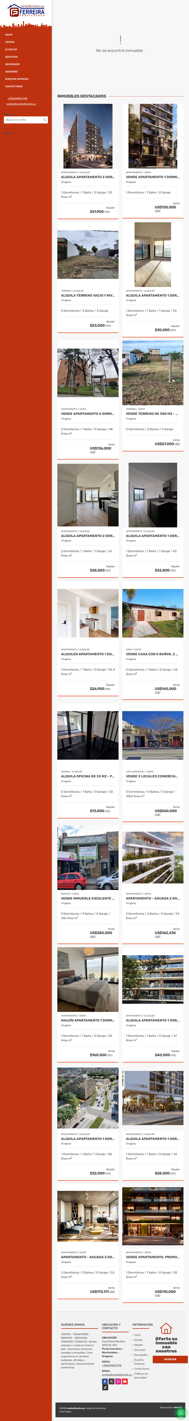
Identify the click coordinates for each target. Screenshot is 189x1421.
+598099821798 (17, 98)
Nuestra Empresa (16, 79)
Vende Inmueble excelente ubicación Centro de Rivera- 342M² (88, 898)
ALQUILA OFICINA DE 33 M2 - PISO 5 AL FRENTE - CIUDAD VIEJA (88, 776)
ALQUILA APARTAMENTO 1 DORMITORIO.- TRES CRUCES (153, 536)
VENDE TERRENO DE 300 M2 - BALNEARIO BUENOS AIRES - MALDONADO (153, 414)
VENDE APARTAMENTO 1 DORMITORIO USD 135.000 (153, 177)
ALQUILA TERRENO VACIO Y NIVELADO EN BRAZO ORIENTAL (88, 296)
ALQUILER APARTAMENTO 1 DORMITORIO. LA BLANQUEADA (88, 654)
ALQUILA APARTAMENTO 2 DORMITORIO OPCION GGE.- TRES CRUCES (88, 536)
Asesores (11, 71)
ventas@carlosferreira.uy (21, 104)
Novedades (12, 64)
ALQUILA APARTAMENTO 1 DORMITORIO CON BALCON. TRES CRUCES (153, 296)
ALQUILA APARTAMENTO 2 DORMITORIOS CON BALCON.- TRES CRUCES (88, 177)
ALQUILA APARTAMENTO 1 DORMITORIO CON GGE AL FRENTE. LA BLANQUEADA (88, 1139)
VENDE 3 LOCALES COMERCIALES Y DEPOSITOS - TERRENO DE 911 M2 (153, 776)
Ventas (9, 42)
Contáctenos (14, 86)
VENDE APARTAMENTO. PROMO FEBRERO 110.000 (153, 1257)
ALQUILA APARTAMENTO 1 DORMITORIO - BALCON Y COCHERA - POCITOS (153, 1020)
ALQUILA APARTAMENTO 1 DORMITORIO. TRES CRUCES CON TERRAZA (153, 1139)
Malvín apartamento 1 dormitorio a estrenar (88, 1020)
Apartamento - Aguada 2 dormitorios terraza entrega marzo (153, 898)
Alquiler (11, 49)
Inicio (8, 34)
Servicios (11, 56)
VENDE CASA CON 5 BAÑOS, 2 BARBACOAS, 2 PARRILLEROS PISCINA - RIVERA (153, 654)
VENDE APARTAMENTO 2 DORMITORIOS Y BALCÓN (88, 414)
